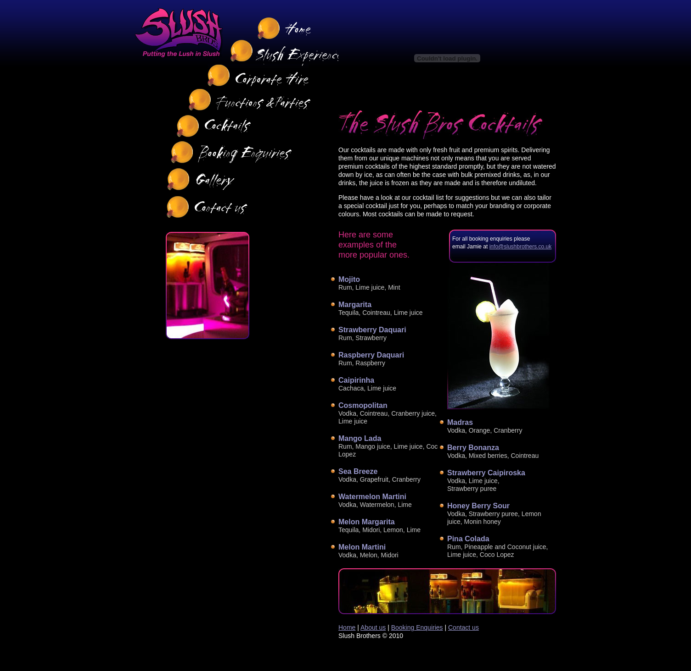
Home (346, 627)
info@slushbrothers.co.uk (520, 246)
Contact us (463, 627)
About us (373, 627)
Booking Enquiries (417, 627)
